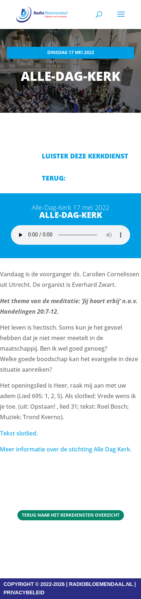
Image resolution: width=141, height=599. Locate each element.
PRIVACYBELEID (24, 592)
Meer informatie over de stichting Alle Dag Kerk (65, 449)
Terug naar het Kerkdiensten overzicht (71, 515)
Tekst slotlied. (19, 433)
